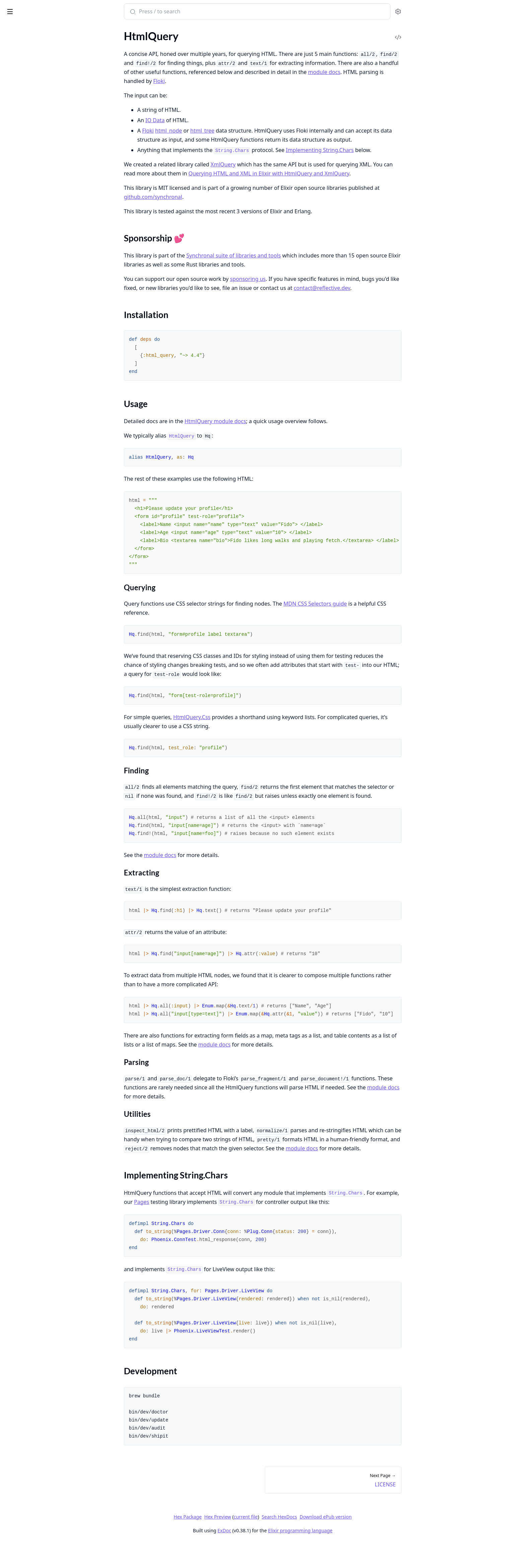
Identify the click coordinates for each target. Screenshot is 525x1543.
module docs (374, 72)
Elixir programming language (350, 1530)
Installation (25, 72)
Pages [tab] (12, 28)
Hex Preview (267, 1517)
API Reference (21, 43)
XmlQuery (273, 164)
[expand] (93, 44)
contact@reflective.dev (372, 288)
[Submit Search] (182, 12)
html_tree (252, 130)
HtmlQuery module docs (265, 421)
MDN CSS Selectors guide (365, 603)
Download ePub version (376, 1517)
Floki (209, 81)
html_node (218, 130)
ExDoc (274, 1530)
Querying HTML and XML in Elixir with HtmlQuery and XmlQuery (318, 173)
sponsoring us (298, 279)
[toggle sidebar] (91, 10)
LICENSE (15, 108)
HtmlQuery (22, 8)
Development (27, 96)
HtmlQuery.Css (241, 717)
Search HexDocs (329, 1517)
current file (296, 1517)
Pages (191, 1202)
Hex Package (238, 1517)
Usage (19, 80)
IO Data (205, 120)
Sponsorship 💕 (30, 64)
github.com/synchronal (203, 197)
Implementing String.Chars (42, 88)
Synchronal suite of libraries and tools (283, 255)
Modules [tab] (40, 28)
